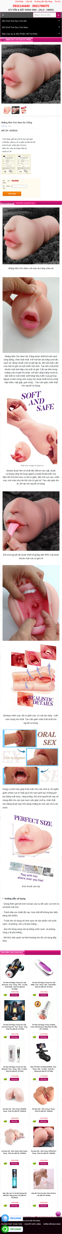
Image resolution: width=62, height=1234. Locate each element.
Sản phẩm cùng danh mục (25, 203)
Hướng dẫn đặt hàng (43, 1)
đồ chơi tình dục (15, 477)
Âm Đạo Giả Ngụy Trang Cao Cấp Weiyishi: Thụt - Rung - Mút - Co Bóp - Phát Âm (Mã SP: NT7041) (15, 1069)
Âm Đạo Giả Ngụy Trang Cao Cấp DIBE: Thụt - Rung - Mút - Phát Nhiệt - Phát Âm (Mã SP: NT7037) (44, 985)
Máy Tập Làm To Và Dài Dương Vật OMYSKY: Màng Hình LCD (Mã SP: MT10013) (15, 1195)
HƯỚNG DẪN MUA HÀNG (51, 1224)
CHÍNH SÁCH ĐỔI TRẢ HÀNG (30, 1221)
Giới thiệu (19, 1)
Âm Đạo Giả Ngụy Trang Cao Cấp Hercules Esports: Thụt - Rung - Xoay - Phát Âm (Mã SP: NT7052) (14, 1027)
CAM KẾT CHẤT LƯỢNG (32, 1224)
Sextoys (7, 715)
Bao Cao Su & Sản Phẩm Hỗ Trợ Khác (31, 33)
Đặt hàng (12, 194)
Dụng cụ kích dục (11, 789)
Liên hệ (29, 1)
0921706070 (40, 6)
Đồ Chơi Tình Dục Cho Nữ (31, 21)
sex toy (36, 886)
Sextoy (9, 470)
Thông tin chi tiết (7, 203)
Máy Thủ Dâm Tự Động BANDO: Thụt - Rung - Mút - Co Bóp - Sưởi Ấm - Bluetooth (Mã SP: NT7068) (44, 1069)
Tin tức (58, 1)
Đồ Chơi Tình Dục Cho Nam (31, 27)
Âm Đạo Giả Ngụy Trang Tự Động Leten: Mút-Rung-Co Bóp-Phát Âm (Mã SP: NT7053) (44, 1027)
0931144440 (21, 6)
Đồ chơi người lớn (12, 555)
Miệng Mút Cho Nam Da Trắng (18, 40)
